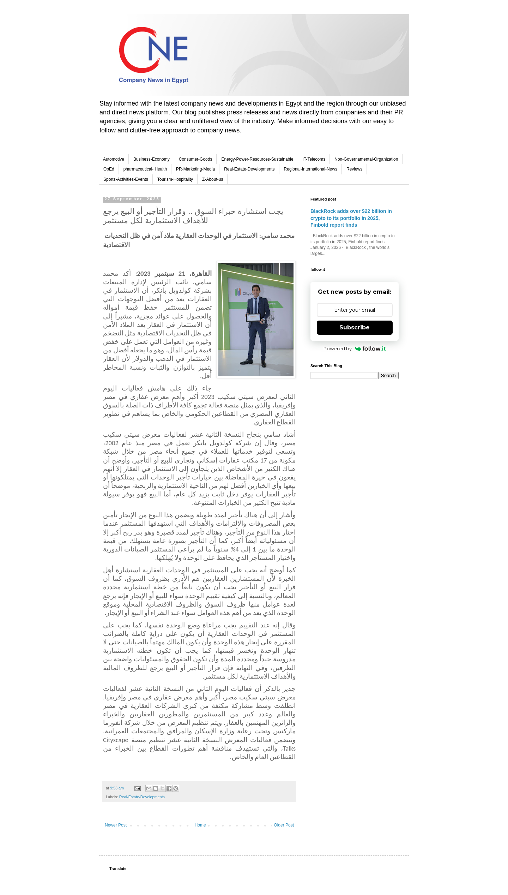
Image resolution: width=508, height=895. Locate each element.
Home (200, 825)
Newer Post (116, 825)
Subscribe (354, 327)
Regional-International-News (310, 169)
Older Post (284, 825)
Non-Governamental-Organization (366, 159)
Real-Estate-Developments (249, 169)
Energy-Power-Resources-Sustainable (257, 159)
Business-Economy (151, 159)
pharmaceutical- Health (145, 169)
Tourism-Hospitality (175, 179)
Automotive (113, 159)
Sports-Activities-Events (125, 179)
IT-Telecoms (314, 159)
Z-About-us (212, 179)
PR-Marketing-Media (195, 169)
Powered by (354, 348)
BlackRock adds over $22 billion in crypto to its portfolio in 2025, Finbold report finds (351, 218)
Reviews (354, 169)
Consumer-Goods (195, 159)
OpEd (108, 169)
